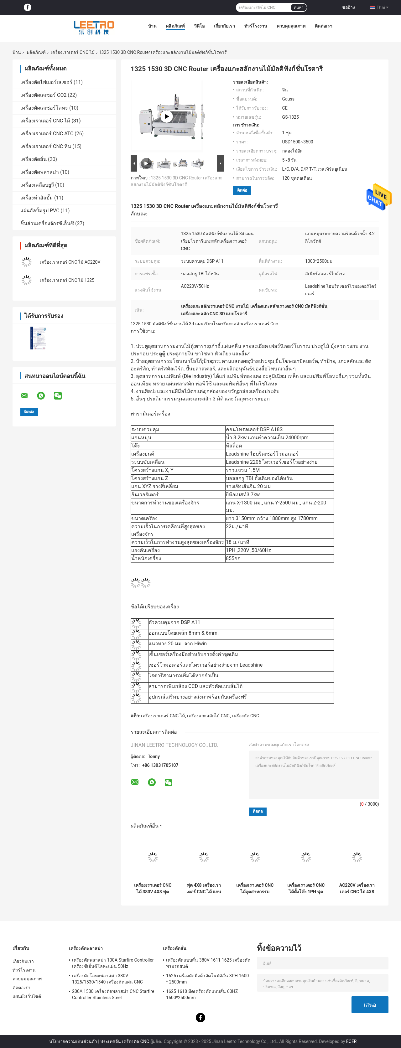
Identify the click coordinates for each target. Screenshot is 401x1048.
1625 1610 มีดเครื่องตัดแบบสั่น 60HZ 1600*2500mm (202, 994)
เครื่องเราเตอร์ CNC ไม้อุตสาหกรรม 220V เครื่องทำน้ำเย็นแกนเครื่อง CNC (255, 889)
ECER (351, 1041)
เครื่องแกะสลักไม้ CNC (208, 715)
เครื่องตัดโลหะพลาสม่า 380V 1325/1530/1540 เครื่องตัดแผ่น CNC (107, 978)
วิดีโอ (199, 25)
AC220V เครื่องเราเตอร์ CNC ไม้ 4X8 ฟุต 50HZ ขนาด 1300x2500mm (357, 889)
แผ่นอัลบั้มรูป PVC (40, 211)
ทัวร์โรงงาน (255, 25)
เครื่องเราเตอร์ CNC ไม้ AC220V (70, 262)
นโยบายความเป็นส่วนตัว (73, 1041)
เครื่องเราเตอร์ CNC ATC (46, 134)
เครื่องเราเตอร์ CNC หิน (45, 146)
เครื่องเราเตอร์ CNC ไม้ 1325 (67, 280)
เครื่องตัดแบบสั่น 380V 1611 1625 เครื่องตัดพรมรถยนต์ (208, 963)
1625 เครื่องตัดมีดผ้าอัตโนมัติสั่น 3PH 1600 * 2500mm (207, 978)
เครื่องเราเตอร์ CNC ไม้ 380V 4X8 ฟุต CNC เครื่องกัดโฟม (153, 889)
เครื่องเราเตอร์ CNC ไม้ (72, 52)
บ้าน (152, 25)
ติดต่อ (242, 190)
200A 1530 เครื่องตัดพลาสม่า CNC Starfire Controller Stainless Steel (113, 994)
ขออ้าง (348, 7)
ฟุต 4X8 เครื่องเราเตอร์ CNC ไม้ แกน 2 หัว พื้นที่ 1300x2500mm (203, 889)
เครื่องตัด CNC (245, 715)
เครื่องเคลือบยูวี (37, 185)
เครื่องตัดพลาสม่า (39, 172)
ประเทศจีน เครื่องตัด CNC (124, 1041)
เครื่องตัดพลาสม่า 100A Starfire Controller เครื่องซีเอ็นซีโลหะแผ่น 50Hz (113, 963)
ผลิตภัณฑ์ (175, 25)
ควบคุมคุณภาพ (291, 25)
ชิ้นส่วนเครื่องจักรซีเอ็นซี (47, 223)
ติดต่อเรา (323, 25)
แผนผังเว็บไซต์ (27, 996)
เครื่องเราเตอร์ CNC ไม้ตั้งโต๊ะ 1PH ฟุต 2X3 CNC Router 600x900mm (306, 889)
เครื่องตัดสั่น (33, 159)
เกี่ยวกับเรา (224, 25)
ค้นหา (299, 7)
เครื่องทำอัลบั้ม (36, 198)
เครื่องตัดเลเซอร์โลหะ (44, 108)
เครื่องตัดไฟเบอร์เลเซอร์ (46, 82)
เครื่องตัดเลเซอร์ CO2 (43, 95)
